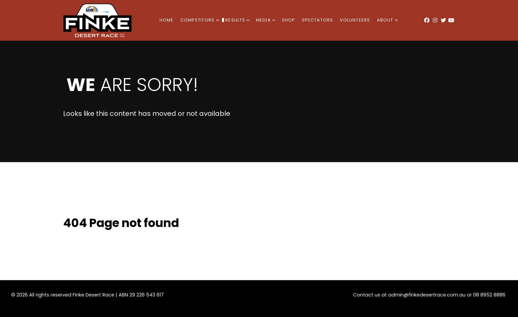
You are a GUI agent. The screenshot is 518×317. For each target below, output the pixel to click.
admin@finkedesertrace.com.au (426, 295)
